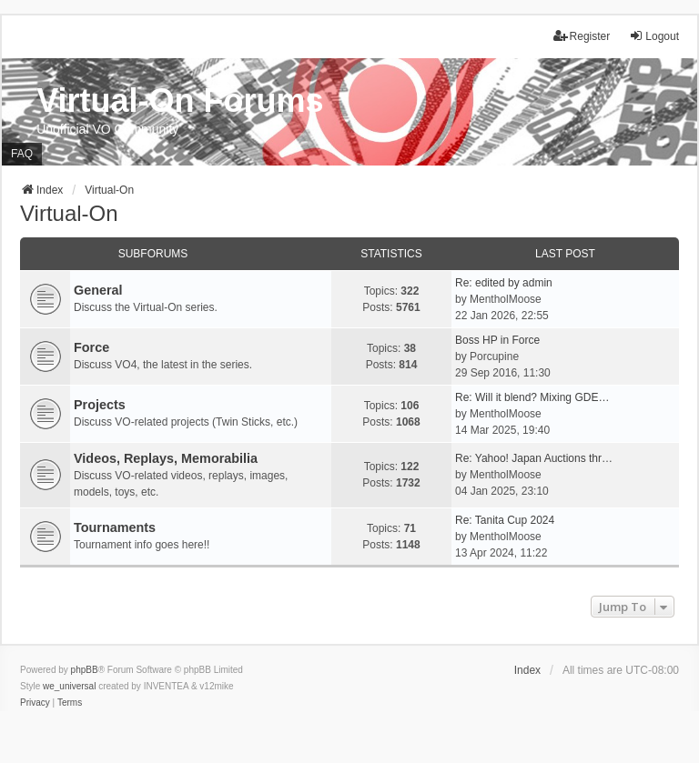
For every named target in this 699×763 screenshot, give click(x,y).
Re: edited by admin (503, 282)
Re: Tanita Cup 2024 (504, 520)
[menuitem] (35, 703)
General (98, 290)
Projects (100, 404)
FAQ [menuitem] (22, 153)
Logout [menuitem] (654, 36)
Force (91, 347)
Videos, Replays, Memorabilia (166, 458)
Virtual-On (69, 213)
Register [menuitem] (582, 36)
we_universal (69, 686)
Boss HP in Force (497, 340)
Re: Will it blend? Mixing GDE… (532, 397)
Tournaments (115, 527)
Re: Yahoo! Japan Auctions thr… (534, 458)
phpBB (84, 670)
